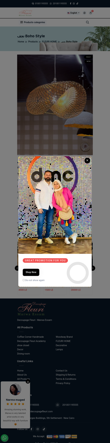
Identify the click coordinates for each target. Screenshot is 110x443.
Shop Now (31, 272)
